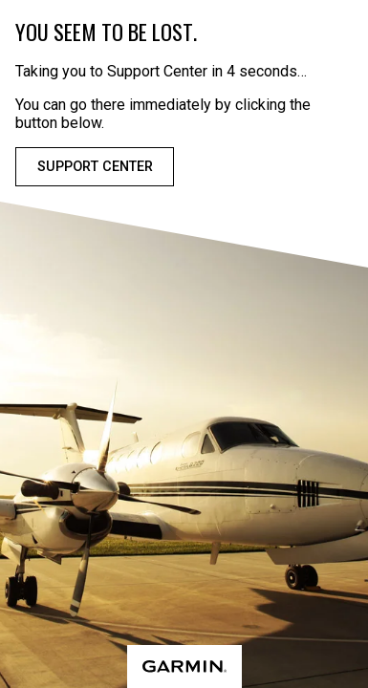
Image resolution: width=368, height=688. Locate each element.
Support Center (95, 167)
